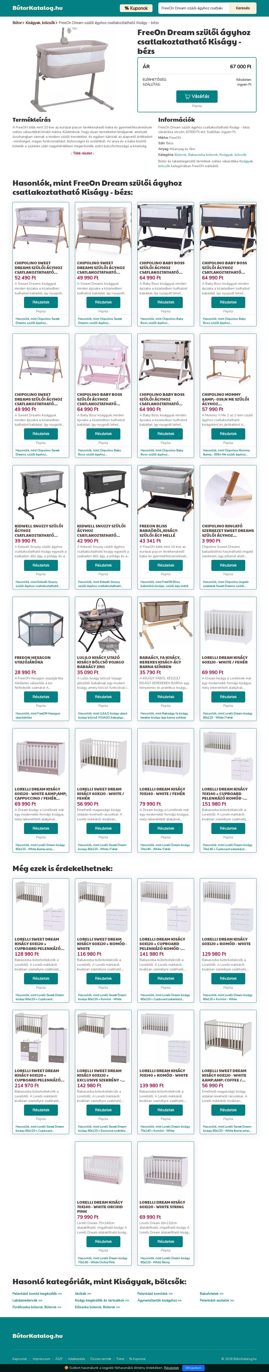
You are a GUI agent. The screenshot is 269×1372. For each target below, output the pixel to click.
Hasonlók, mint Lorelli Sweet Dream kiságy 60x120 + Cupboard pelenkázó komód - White (40, 999)
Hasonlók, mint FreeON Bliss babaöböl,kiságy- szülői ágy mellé (164, 584)
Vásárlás (197, 96)
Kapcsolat (19, 1359)
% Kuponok (137, 1359)
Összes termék (100, 1359)
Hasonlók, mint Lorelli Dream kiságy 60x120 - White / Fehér (227, 716)
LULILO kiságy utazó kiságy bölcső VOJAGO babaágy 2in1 (100, 662)
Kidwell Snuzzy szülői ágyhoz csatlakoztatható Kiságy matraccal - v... (39, 533)
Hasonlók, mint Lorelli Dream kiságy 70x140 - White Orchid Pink (102, 1260)
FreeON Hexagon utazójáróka (33, 660)
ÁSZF (59, 1359)
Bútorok (181, 154)
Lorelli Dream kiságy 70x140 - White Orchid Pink (100, 1206)
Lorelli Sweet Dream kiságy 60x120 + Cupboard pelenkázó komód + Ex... (38, 1077)
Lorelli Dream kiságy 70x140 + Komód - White (164, 1073)
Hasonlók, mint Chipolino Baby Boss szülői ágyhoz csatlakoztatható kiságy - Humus (163, 455)
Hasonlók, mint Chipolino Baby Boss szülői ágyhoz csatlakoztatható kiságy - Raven (224, 323)
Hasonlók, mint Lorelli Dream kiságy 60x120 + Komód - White (227, 997)
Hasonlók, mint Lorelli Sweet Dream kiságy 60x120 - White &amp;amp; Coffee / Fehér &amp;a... (227, 1131)
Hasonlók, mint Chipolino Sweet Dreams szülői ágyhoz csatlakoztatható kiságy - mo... (100, 323)
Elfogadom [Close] (193, 1368)
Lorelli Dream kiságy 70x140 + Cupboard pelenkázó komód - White (225, 796)
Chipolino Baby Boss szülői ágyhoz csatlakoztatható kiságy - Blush (99, 401)
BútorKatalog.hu (37, 7)
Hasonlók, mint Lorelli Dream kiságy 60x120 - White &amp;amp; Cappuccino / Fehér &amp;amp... (40, 849)
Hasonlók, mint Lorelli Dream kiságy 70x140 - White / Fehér (165, 847)
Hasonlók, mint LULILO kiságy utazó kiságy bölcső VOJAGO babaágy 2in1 (102, 718)
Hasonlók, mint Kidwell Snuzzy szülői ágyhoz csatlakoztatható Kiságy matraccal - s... (99, 586)
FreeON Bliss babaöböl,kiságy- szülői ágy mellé (159, 530)
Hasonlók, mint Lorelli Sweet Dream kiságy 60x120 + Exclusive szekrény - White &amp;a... (102, 1131)
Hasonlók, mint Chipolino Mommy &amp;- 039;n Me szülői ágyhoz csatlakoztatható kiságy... (226, 455)
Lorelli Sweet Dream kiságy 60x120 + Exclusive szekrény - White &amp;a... (99, 1077)
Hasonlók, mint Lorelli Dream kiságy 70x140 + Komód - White (165, 1129)
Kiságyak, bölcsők (233, 154)
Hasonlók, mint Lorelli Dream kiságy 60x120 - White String (165, 1260)
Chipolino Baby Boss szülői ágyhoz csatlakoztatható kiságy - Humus (162, 401)
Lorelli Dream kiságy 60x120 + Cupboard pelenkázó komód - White (162, 946)
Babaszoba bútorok (203, 154)
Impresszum (41, 1359)
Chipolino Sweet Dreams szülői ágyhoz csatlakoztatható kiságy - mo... (101, 269)
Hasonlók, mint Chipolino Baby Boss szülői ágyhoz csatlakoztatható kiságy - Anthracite (165, 323)
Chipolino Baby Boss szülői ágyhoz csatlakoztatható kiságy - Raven (224, 269)
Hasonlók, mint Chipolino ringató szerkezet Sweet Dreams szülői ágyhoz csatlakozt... (226, 586)
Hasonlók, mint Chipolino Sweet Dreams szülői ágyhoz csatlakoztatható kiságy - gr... (37, 323)
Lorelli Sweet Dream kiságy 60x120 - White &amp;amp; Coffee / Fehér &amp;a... (224, 1077)
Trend (120, 1359)
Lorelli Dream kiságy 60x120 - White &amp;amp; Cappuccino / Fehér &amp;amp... (41, 796)
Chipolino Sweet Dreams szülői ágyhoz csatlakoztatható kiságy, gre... (38, 401)
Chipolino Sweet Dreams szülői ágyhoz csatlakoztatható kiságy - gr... (38, 269)
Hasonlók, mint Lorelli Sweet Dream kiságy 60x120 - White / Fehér (102, 847)
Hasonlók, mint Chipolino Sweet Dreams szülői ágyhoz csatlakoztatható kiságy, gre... (37, 455)
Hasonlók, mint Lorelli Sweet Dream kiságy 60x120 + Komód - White (102, 997)
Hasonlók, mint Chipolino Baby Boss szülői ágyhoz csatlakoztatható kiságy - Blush (99, 455)
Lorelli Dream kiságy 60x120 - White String (162, 1204)
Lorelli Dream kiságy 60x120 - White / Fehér (225, 660)
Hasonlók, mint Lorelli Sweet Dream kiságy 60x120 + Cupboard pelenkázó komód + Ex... (40, 1131)
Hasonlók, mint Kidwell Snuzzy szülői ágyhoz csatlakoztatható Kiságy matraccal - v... (37, 586)
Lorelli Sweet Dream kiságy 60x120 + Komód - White (102, 943)
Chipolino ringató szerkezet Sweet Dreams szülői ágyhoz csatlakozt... (228, 533)
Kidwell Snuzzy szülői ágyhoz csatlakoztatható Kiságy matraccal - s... (101, 533)
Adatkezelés (76, 1359)
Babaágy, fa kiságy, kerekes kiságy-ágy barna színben (160, 662)
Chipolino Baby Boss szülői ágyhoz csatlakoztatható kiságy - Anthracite (162, 269)
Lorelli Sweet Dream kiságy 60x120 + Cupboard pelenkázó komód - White (38, 946)
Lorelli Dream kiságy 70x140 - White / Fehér (162, 791)
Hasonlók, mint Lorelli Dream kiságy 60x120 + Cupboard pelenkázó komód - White (165, 999)
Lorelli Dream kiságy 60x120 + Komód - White (226, 941)
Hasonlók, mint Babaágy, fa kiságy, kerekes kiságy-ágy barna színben (164, 716)
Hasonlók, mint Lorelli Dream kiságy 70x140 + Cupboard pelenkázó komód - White (227, 849)
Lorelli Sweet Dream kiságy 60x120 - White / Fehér (100, 793)
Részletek (40, 302)
